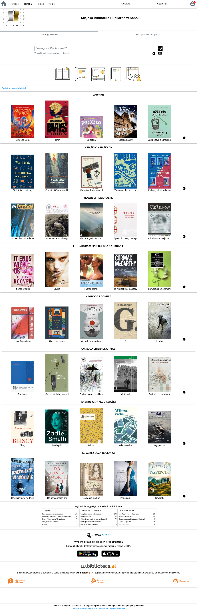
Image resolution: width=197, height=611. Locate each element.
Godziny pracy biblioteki (14, 88)
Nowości (15, 4)
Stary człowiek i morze (50, 522)
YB (145, 3)
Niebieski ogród (85, 516)
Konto (52, 4)
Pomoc (40, 4)
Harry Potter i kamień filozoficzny (53, 519)
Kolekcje (66, 53)
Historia (28, 4)
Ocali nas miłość (124, 524)
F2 (182, 3)
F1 (174, 3)
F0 (169, 3)
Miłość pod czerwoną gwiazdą (90, 522)
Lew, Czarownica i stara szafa (52, 514)
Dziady (44, 524)
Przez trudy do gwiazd (126, 516)
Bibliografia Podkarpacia (148, 34)
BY (152, 3)
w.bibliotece (83, 572)
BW (140, 3)
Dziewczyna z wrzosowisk (89, 524)
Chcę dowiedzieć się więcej (84, 608)
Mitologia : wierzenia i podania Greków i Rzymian (59, 516)
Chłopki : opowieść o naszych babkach (93, 519)
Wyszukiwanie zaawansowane (47, 53)
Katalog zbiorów (49, 34)
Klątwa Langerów (125, 522)
